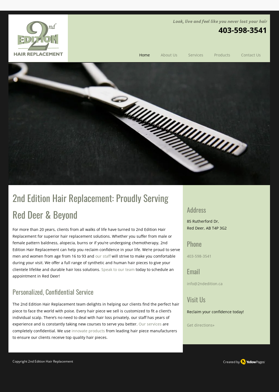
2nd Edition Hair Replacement (50, 361)
